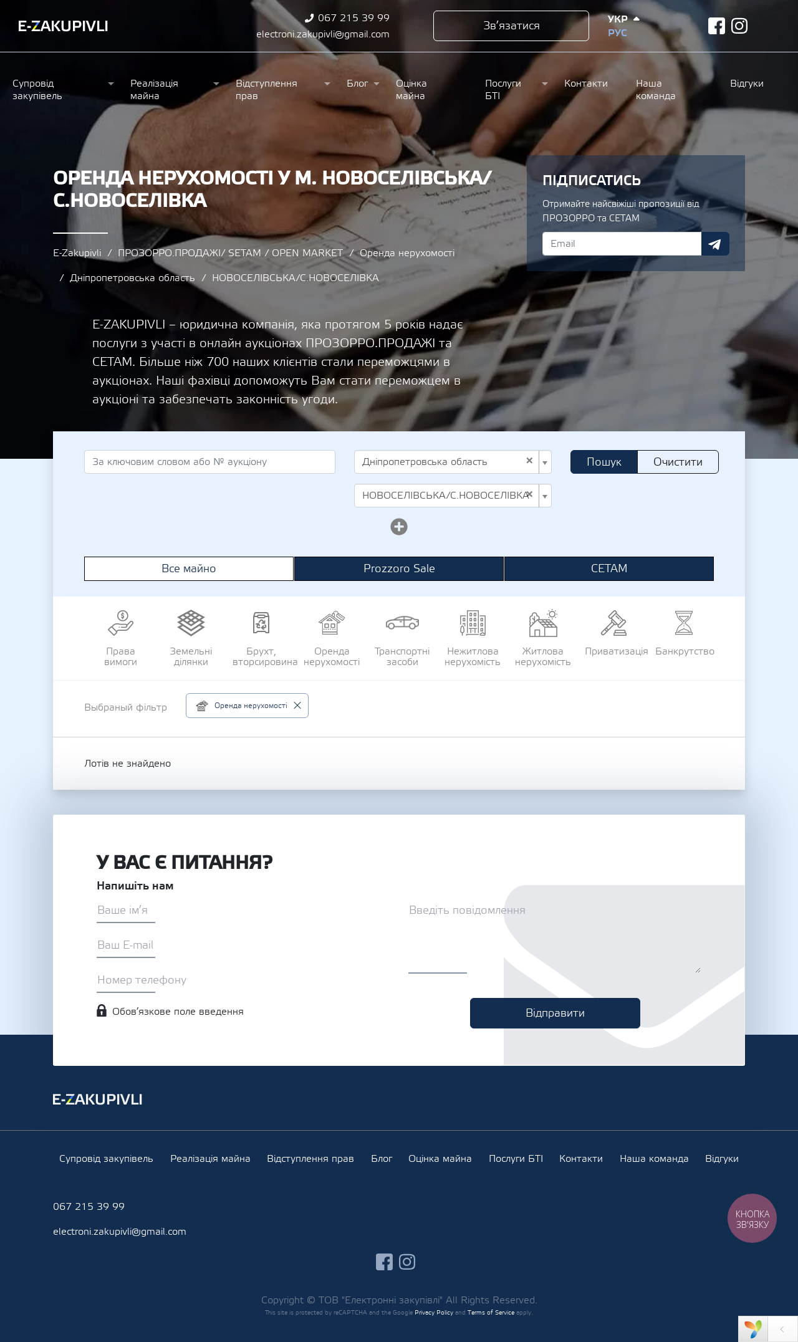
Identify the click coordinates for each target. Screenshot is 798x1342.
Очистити (678, 462)
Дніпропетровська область (132, 278)
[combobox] (453, 462)
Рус (617, 33)
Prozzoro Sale (399, 569)
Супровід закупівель (37, 89)
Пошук (604, 462)
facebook (716, 25)
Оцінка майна (411, 89)
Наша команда (656, 89)
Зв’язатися (511, 26)
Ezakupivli (63, 26)
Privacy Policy (434, 1312)
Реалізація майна (154, 89)
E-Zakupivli (77, 253)
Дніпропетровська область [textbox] (448, 461)
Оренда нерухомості (407, 253)
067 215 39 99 (354, 18)
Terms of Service (491, 1312)
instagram (739, 25)
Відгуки (747, 83)
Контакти (586, 83)
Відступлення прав (266, 89)
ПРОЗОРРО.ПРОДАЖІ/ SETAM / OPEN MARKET (230, 253)
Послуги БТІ (503, 89)
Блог (357, 83)
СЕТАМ (609, 569)
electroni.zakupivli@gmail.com (323, 34)
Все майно (188, 569)
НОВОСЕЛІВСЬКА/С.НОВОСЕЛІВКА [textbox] (448, 495)
